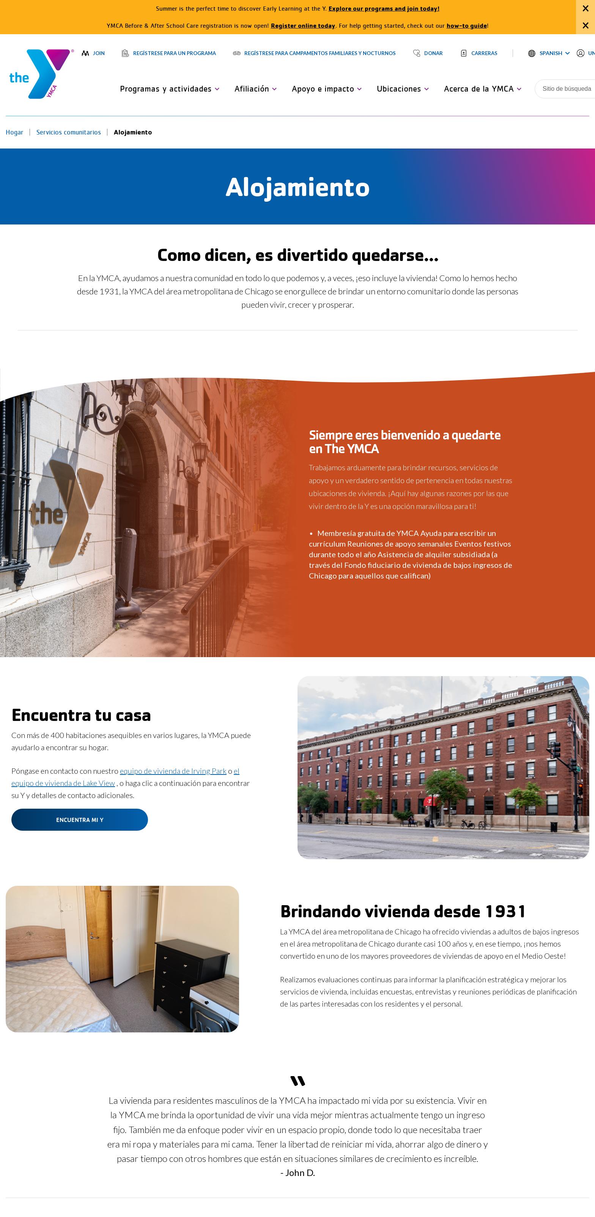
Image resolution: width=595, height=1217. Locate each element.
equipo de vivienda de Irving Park (173, 770)
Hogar (15, 132)
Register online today (303, 25)
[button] (549, 53)
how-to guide (467, 25)
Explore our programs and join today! (384, 8)
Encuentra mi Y (80, 819)
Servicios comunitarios (68, 132)
